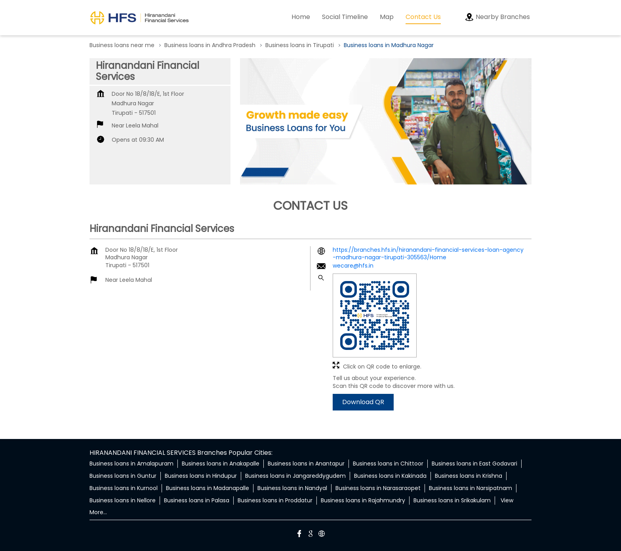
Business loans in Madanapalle (207, 488)
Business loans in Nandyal (292, 488)
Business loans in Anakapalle (220, 463)
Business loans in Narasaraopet (378, 488)
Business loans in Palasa (196, 500)
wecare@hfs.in (353, 266)
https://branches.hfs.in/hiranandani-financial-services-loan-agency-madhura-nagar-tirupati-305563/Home (428, 254)
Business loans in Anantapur (306, 463)
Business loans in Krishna (468, 476)
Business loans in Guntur (123, 476)
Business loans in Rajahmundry (363, 500)
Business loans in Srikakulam (452, 500)
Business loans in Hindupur (201, 476)
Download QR (363, 402)
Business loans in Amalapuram (131, 463)
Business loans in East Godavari (474, 463)
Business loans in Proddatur (275, 500)
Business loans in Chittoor (388, 463)
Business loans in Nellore (123, 500)
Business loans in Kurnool (124, 488)
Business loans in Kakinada (390, 476)
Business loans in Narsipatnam (470, 488)
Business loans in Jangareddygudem (295, 476)
